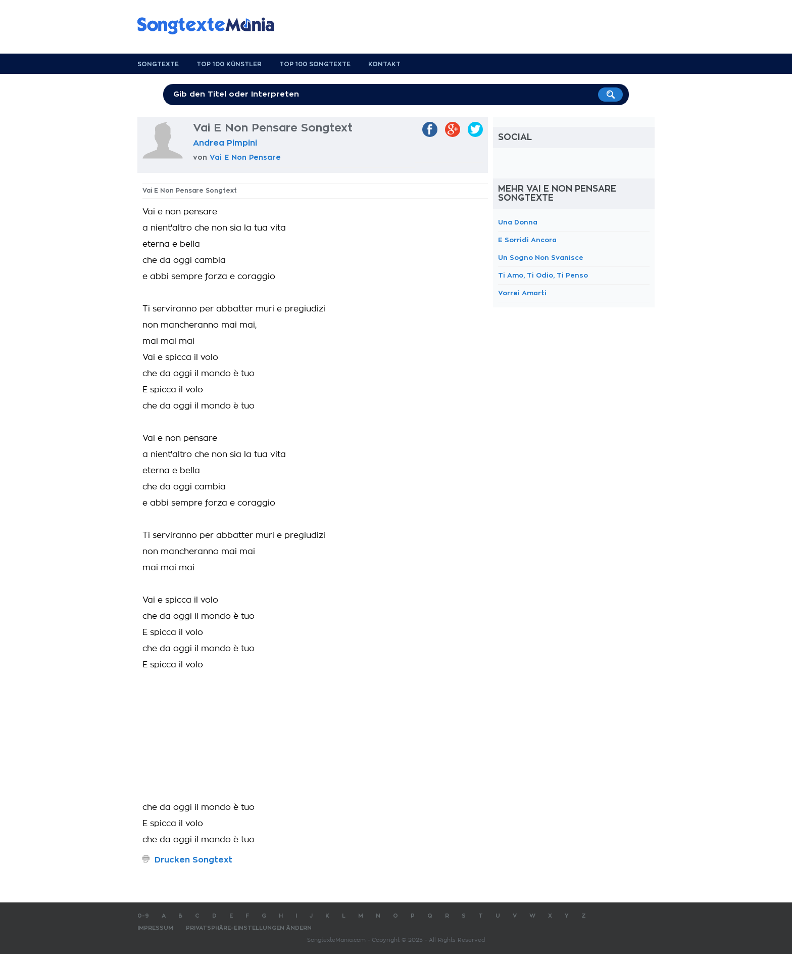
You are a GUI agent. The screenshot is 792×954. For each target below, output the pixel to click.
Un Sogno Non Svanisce (540, 257)
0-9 (143, 916)
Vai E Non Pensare (245, 157)
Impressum (155, 928)
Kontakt (384, 64)
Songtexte (158, 64)
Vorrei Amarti (522, 293)
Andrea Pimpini (225, 143)
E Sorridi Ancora (527, 240)
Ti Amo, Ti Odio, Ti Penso (543, 275)
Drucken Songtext (193, 860)
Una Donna (517, 222)
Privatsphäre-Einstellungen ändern (249, 928)
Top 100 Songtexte (315, 64)
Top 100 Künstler (229, 64)
